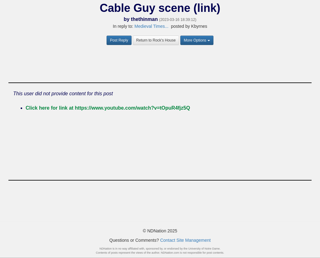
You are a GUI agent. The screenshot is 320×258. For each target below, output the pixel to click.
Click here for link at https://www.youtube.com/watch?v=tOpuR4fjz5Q (108, 108)
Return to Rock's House (156, 40)
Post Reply (119, 40)
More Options (197, 40)
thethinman (144, 19)
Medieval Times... (151, 26)
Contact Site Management (185, 240)
